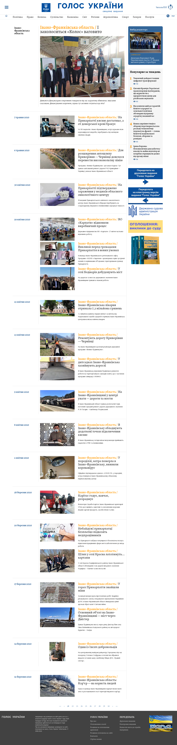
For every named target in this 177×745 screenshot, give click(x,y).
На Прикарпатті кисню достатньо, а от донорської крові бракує (101, 120)
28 (99, 706)
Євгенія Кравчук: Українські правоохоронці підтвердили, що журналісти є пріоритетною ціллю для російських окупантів (146, 93)
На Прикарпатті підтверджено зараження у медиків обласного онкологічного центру (100, 190)
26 (90, 706)
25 (86, 706)
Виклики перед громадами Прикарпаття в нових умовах (98, 246)
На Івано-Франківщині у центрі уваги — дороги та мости (100, 395)
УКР (173, 16)
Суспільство (56, 17)
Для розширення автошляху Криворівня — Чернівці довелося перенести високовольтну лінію (101, 155)
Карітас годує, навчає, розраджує (98, 495)
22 (73, 706)
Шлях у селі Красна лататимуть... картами (101, 554)
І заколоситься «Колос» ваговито (71, 29)
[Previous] (64, 706)
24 (82, 706)
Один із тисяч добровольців (98, 645)
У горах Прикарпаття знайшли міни (99, 587)
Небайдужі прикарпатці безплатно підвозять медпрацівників (98, 530)
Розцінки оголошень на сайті (101, 733)
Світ (84, 17)
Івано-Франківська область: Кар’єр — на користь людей (98, 679)
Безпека (42, 17)
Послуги (149, 17)
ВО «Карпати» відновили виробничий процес (100, 222)
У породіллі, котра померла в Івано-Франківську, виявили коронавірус (99, 462)
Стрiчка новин (96, 739)
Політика (18, 17)
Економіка (72, 17)
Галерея (137, 17)
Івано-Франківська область (22, 30)
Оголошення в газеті (98, 724)
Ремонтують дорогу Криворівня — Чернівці (100, 337)
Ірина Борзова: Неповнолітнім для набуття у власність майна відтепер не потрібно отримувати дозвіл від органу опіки (146, 151)
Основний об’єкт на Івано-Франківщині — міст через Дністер (98, 614)
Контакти (94, 736)
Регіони (95, 17)
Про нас (93, 721)
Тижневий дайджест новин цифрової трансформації (146, 79)
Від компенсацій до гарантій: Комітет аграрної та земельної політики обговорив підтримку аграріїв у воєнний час (146, 111)
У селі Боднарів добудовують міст (100, 270)
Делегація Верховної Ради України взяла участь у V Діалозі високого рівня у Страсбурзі (145, 60)
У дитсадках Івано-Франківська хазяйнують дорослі (99, 362)
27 (95, 706)
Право (30, 17)
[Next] (113, 706)
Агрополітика (110, 17)
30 (109, 706)
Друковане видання (127, 721)
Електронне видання (128, 724)
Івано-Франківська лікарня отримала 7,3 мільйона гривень (100, 305)
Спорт (125, 17)
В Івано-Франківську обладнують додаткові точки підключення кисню (100, 430)
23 (77, 706)
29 (104, 706)
